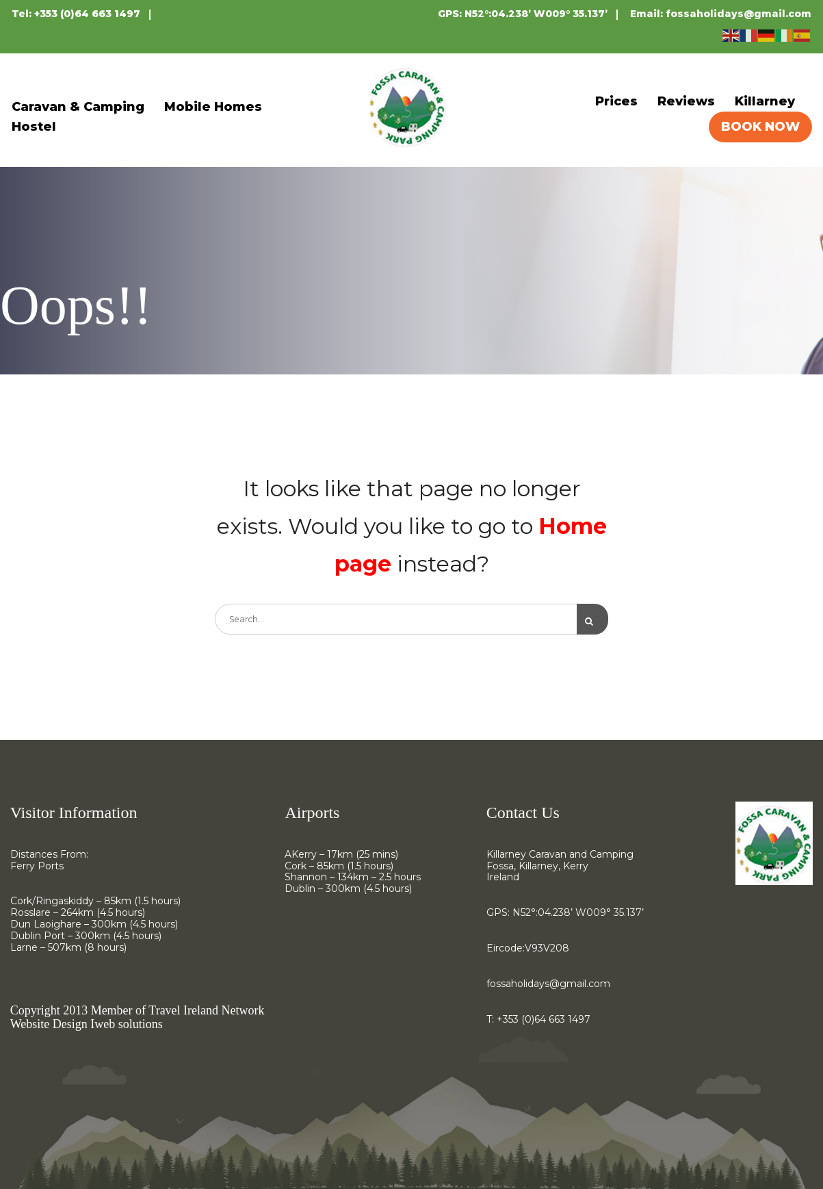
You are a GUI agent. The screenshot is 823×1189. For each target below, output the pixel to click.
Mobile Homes (213, 106)
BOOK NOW (760, 126)
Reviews (686, 101)
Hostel (34, 126)
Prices (616, 101)
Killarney (765, 101)
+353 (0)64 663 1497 (87, 14)
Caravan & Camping (78, 106)
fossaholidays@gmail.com (738, 14)
